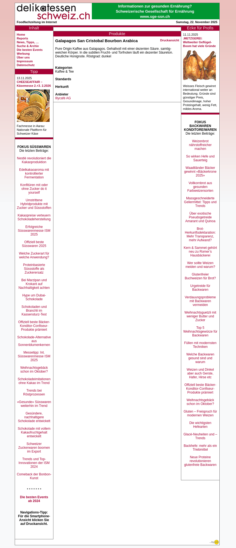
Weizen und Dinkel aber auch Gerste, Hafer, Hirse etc (200, 373)
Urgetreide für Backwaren (200, 288)
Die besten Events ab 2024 (34, 499)
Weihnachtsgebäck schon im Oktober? (34, 369)
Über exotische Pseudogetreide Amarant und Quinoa (200, 217)
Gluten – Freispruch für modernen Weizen (200, 413)
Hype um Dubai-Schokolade (34, 297)
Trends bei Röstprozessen (34, 392)
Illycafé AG (63, 98)
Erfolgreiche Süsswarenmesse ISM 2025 (34, 230)
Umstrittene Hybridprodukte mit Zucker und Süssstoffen (34, 204)
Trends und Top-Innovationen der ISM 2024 (34, 463)
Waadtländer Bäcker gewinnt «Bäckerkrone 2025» (200, 171)
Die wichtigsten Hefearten (200, 425)
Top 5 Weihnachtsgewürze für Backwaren (200, 331)
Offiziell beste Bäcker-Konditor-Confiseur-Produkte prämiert (34, 326)
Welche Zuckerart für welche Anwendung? (34, 255)
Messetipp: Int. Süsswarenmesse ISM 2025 (34, 356)
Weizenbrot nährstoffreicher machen (200, 145)
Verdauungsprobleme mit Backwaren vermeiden (200, 301)
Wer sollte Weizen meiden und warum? (200, 265)
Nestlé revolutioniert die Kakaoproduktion (34, 160)
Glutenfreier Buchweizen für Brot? (200, 276)
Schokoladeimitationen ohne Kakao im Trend (34, 381)
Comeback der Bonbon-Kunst (34, 476)
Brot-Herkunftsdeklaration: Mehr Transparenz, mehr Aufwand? (200, 234)
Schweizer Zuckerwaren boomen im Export (34, 447)
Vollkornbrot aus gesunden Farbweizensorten (200, 187)
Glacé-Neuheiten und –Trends (200, 436)
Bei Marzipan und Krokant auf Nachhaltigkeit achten (34, 284)
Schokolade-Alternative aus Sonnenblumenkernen (34, 341)
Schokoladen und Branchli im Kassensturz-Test (34, 310)
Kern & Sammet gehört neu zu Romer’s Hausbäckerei (200, 251)
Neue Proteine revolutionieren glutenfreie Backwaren (200, 461)
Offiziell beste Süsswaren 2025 (34, 244)
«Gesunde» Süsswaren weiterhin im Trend (34, 404)
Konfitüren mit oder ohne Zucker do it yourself (34, 188)
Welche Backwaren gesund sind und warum (200, 358)
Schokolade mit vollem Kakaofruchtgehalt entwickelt (34, 432)
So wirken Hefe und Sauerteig (200, 158)
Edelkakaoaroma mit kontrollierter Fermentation (34, 173)
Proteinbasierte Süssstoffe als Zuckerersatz (34, 268)
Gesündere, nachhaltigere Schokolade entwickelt (34, 417)
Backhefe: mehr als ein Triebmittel (200, 447)
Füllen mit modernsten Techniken (200, 345)
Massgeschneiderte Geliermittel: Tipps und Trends (200, 202)
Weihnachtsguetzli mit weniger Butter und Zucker (200, 316)
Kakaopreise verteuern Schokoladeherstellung (33, 217)
